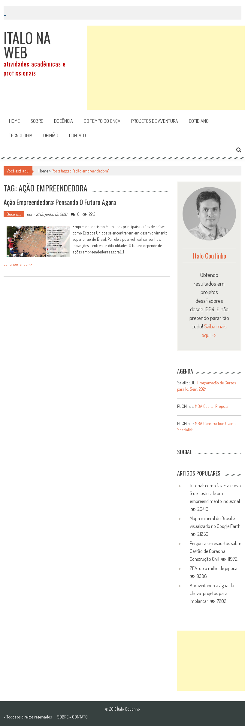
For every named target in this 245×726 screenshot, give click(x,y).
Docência (63, 121)
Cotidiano (199, 121)
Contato (77, 135)
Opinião (50, 135)
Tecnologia (20, 135)
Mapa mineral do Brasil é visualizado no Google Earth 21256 (215, 526)
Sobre (37, 121)
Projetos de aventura (154, 121)
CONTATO (80, 716)
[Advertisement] (166, 68)
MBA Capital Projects (211, 406)
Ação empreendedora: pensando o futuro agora (60, 202)
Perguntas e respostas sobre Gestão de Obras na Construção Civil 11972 (215, 551)
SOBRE (62, 716)
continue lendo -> (18, 264)
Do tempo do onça (102, 121)
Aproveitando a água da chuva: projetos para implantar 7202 (212, 593)
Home (14, 121)
